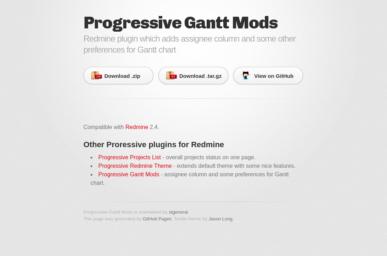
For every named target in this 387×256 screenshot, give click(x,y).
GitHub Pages (157, 219)
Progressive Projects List (129, 157)
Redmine (136, 127)
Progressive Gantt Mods (128, 174)
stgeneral (178, 212)
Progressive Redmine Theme (135, 166)
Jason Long (220, 219)
